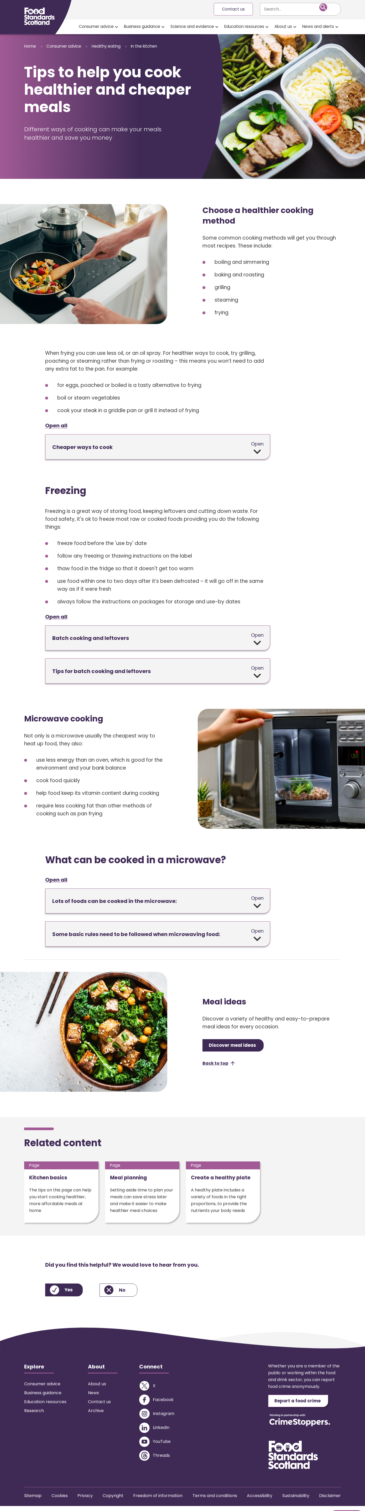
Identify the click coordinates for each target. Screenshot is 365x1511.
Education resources (244, 26)
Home (30, 46)
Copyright (113, 1501)
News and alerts (318, 26)
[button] (218, 1065)
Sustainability (295, 1501)
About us (283, 26)
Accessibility (259, 1501)
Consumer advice (96, 26)
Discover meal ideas (236, 1046)
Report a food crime (301, 1405)
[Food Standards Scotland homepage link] (39, 16)
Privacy (85, 1501)
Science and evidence (192, 26)
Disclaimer (330, 1501)
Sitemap (32, 1501)
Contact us (233, 9)
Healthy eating (115, 46)
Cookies (59, 1501)
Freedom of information (157, 1501)
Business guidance (142, 26)
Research (34, 1415)
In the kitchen (158, 46)
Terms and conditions (214, 1501)
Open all (56, 425)
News (93, 1397)
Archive (96, 1415)
